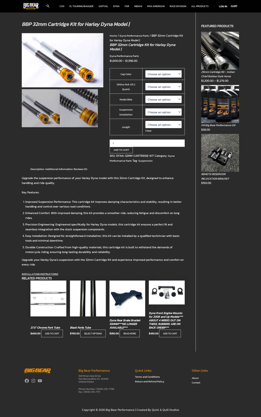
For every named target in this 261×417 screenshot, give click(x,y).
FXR (127, 6)
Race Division (178, 6)
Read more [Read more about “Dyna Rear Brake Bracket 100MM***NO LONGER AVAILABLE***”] (130, 334)
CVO (61, 6)
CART (234, 6)
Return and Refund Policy (149, 381)
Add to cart (121, 150)
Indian (138, 6)
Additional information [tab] (61, 169)
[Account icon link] (223, 6)
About (195, 378)
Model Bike (126, 99)
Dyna (116, 6)
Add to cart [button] (53, 334)
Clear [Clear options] (148, 130)
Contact (196, 383)
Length (126, 127)
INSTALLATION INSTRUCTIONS (41, 274)
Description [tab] (37, 169)
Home (113, 35)
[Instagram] (33, 381)
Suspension (147, 160)
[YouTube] (40, 381)
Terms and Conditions (147, 377)
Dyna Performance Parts (136, 35)
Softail (103, 6)
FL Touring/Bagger (81, 6)
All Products (200, 6)
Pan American (156, 6)
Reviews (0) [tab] (84, 169)
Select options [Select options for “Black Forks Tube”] (81, 331)
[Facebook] (27, 381)
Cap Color (126, 74)
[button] (48, 6)
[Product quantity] (147, 143)
